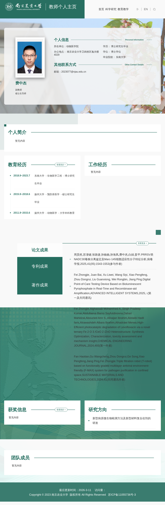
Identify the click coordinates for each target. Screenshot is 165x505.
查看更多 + (61, 168)
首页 (101, 9)
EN (146, 9)
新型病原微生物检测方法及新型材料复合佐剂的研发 (122, 424)
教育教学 (123, 9)
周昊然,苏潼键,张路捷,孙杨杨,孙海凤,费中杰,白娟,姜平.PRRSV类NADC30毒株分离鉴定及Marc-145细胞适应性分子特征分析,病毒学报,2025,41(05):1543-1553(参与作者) (113, 262)
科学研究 (110, 9)
